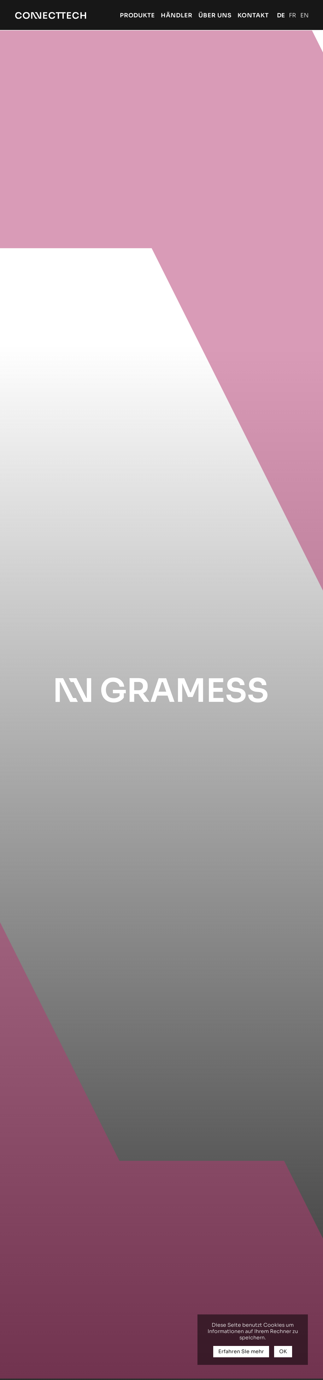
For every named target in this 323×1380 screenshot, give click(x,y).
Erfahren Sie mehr (241, 1351)
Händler (176, 15)
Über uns (215, 15)
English (304, 15)
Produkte (137, 15)
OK (283, 1351)
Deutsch (281, 15)
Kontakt (253, 15)
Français (292, 15)
